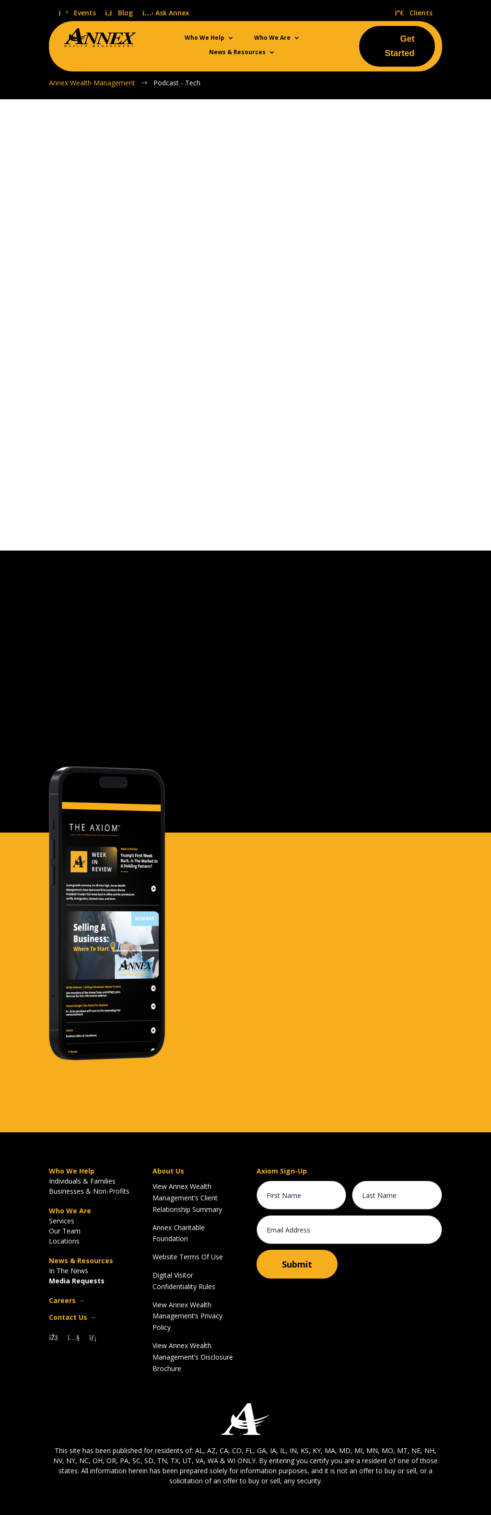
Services (61, 1220)
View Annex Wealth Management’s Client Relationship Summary (187, 1197)
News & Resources (237, 52)
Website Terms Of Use (187, 1256)
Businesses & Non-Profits (89, 1190)
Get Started (400, 46)
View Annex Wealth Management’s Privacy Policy (187, 1316)
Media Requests (77, 1280)
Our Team (65, 1230)
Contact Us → (72, 1316)
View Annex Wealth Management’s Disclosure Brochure (192, 1356)
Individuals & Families (82, 1180)
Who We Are (272, 38)
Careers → (66, 1299)
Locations (64, 1240)
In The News (68, 1270)
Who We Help (204, 38)
